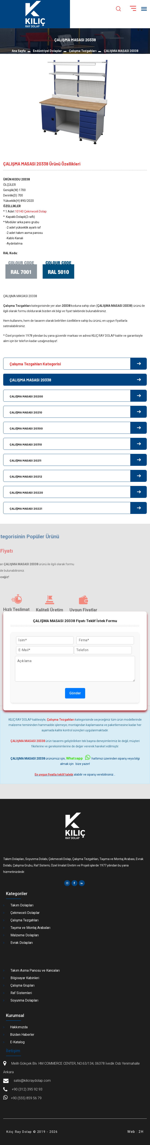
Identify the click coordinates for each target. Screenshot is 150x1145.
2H (141, 1132)
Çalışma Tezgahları (83, 50)
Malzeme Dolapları (24, 935)
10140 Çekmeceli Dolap (31, 211)
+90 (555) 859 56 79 (22, 1098)
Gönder (75, 693)
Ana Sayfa (19, 50)
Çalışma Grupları (22, 985)
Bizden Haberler (22, 1035)
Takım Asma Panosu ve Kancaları (35, 970)
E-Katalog (17, 1042)
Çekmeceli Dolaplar (25, 913)
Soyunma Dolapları (24, 1000)
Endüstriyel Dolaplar (47, 50)
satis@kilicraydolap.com (32, 1081)
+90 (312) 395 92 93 (27, 1089)
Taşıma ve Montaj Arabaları (30, 928)
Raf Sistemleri (21, 993)
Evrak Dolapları (21, 943)
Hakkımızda (19, 1027)
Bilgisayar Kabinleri (24, 978)
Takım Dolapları (21, 905)
